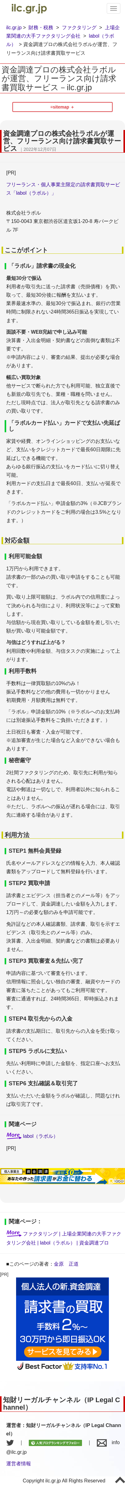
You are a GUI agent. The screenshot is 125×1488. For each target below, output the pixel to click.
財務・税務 (40, 27)
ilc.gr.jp (14, 27)
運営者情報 (18, 1463)
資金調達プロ (94, 1242)
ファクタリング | (42, 1233)
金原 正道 (66, 1264)
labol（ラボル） (40, 1136)
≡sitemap (59, 106)
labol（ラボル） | (59, 1242)
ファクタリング (79, 27)
